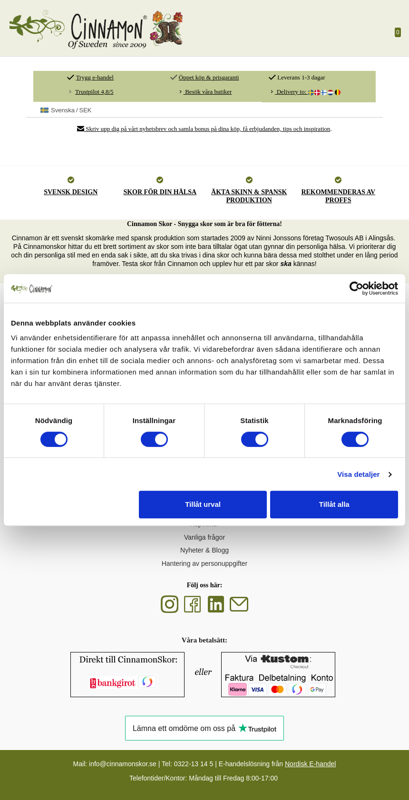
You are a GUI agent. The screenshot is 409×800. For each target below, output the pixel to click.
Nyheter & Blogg (204, 550)
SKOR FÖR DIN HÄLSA (159, 192)
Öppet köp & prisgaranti (209, 77)
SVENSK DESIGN (70, 192)
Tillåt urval (203, 504)
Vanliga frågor (204, 537)
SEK (66, 110)
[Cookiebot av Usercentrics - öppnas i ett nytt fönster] (356, 288)
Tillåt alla (334, 504)
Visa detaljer (358, 474)
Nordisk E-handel (310, 764)
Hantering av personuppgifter (205, 563)
